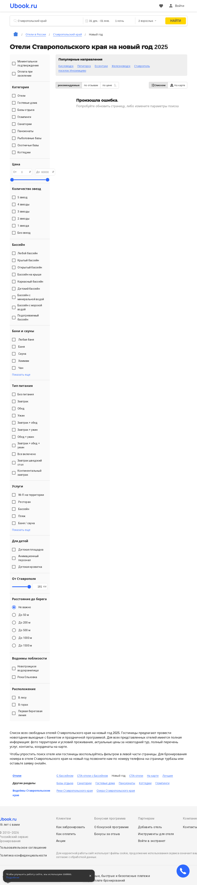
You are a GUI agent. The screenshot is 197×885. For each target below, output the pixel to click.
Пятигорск (84, 66)
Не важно (25, 607)
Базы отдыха (65, 783)
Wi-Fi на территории (31, 494)
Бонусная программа (110, 818)
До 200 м (24, 622)
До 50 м (24, 614)
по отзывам (91, 85)
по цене (110, 85)
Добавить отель (150, 827)
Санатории (84, 783)
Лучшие (167, 775)
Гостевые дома (105, 783)
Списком (158, 85)
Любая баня (26, 339)
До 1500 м (25, 645)
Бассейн (24, 509)
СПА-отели (136, 775)
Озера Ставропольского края (116, 790)
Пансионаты (127, 783)
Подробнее (12, 877)
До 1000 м (25, 637)
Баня (22, 346)
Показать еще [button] (21, 374)
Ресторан (25, 501)
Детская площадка (31, 549)
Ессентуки (101, 66)
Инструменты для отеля (156, 834)
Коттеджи (145, 783)
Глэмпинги (162, 783)
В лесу (23, 697)
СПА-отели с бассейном (92, 775)
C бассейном (65, 775)
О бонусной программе (111, 827)
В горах (23, 704)
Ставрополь (142, 66)
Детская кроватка (30, 566)
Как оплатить (66, 834)
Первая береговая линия (30, 713)
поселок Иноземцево (72, 70)
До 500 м (24, 630)
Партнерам (146, 818)
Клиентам (63, 818)
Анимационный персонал (28, 558)
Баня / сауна (27, 523)
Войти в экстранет (152, 841)
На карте (177, 85)
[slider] (12, 180)
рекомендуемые (69, 85)
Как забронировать (70, 827)
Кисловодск (65, 66)
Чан (21, 367)
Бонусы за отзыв (107, 834)
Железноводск (121, 66)
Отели (17, 775)
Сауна (22, 353)
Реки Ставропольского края (75, 790)
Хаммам (24, 360)
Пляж (22, 516)
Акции (60, 841)
